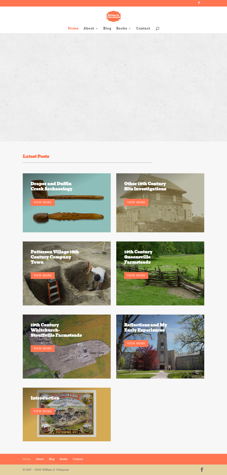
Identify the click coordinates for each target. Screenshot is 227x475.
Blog (107, 28)
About (89, 28)
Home (73, 28)
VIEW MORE (43, 202)
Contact (143, 28)
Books (121, 28)
